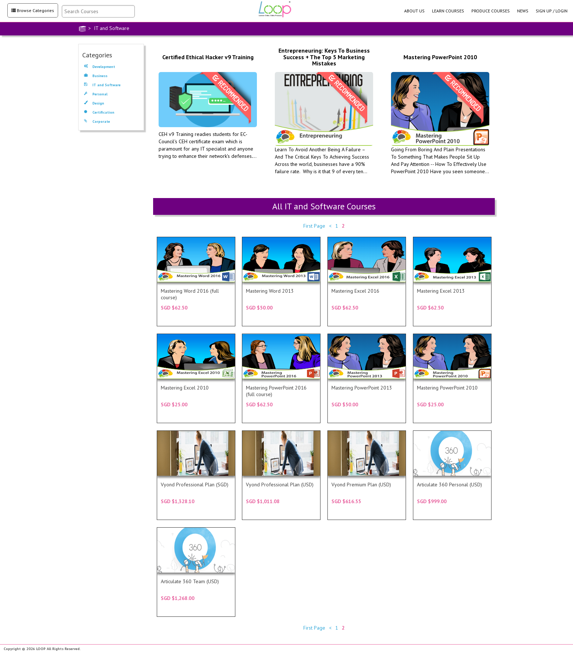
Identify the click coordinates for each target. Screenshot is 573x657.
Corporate (97, 122)
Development (99, 67)
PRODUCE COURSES (490, 11)
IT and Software (102, 85)
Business (95, 76)
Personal (95, 94)
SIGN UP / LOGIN (552, 11)
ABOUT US (414, 11)
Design (94, 103)
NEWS (522, 11)
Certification (99, 112)
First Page (314, 226)
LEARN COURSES (448, 11)
